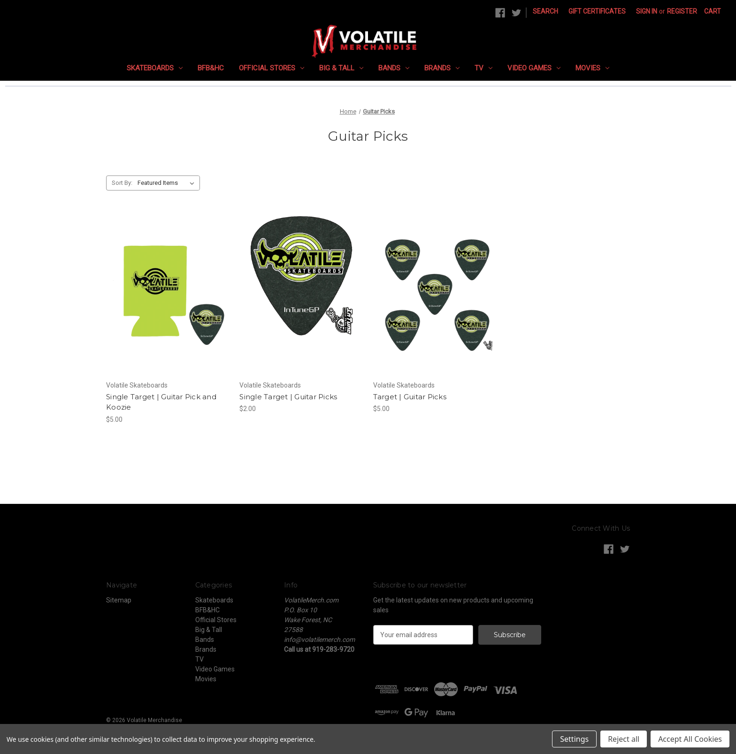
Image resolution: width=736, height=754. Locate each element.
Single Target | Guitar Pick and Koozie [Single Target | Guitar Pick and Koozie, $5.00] (161, 402)
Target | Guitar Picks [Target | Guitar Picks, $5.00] (409, 396)
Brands (442, 68)
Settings (574, 739)
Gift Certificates (597, 11)
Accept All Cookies (690, 739)
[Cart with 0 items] (712, 11)
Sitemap (118, 600)
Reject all (623, 739)
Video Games (533, 68)
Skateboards (155, 68)
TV (483, 68)
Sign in (646, 11)
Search (545, 11)
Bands (393, 68)
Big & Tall (341, 68)
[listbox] (167, 183)
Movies (592, 68)
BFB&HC (211, 68)
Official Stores (271, 68)
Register (682, 11)
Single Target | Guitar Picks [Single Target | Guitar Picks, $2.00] (288, 396)
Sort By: (122, 182)
